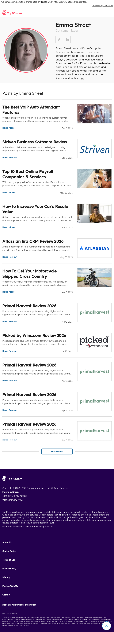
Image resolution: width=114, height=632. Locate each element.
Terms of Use (8, 559)
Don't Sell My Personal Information (19, 604)
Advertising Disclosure (102, 5)
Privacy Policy (9, 568)
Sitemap (6, 577)
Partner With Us (10, 586)
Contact (6, 594)
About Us (7, 542)
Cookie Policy (9, 551)
